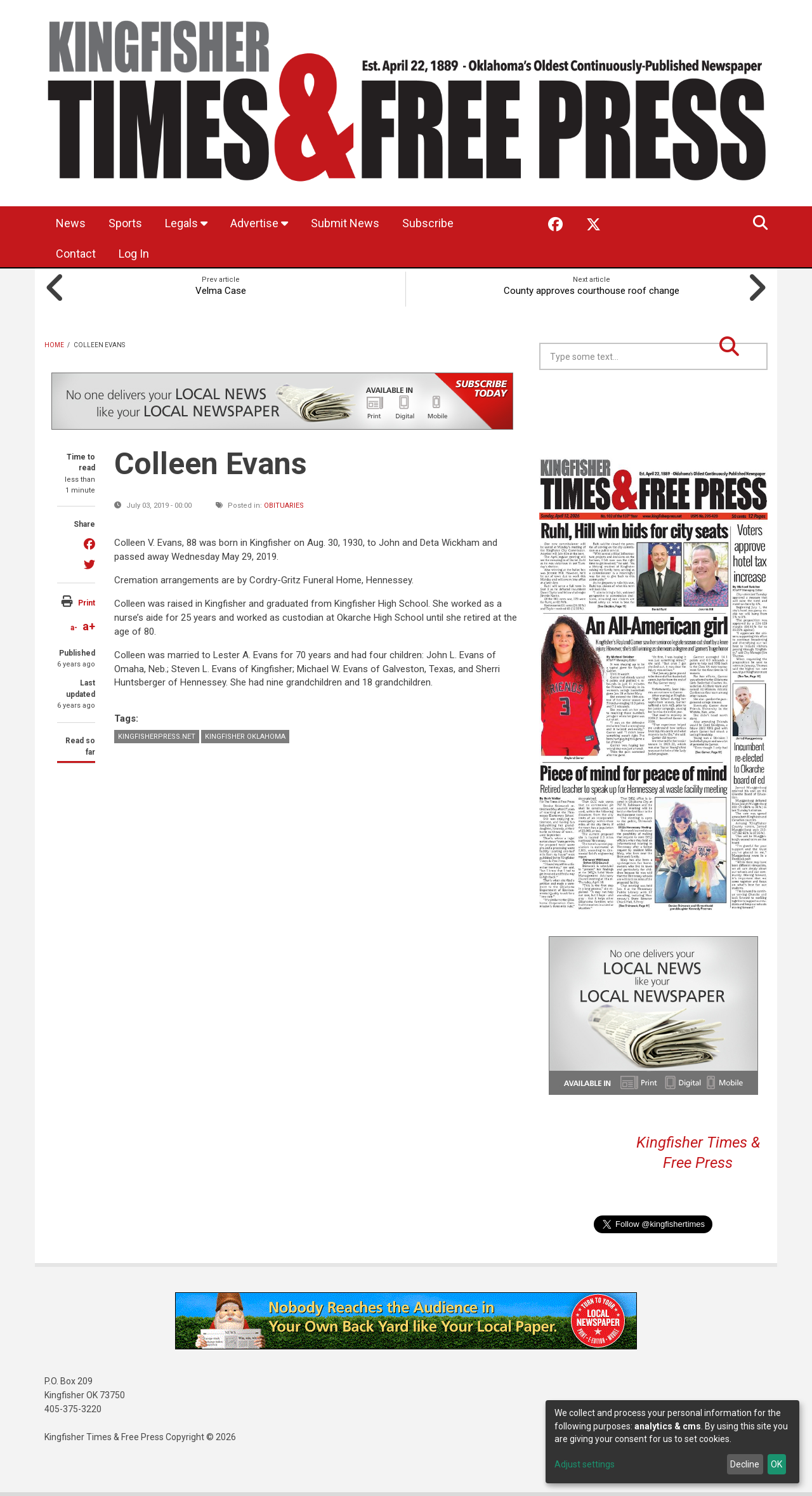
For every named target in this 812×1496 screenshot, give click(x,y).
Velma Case (220, 290)
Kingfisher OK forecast (742, 401)
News (71, 223)
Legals (186, 223)
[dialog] (672, 1441)
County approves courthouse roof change (591, 290)
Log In (134, 253)
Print (86, 603)
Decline (744, 1464)
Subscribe (428, 223)
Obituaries (284, 505)
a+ (88, 626)
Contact (76, 253)
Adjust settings (584, 1464)
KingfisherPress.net (156, 736)
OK (776, 1464)
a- (73, 627)
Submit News (345, 223)
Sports (125, 223)
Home (54, 344)
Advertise (259, 223)
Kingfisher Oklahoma (245, 736)
